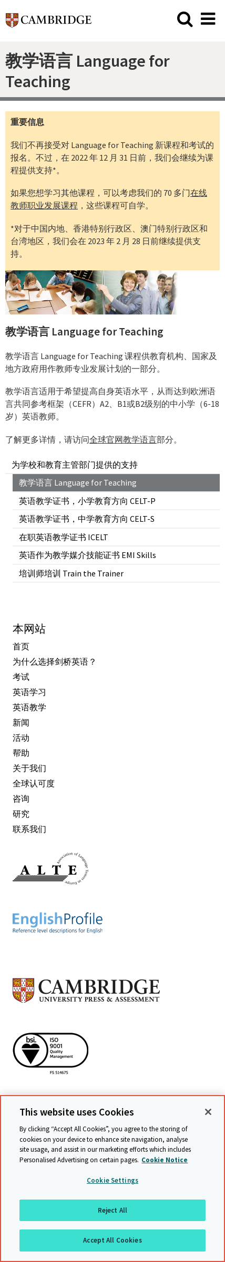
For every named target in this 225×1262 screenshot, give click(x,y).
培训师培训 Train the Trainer (71, 573)
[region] (112, 1178)
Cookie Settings (112, 1180)
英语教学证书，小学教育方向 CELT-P (87, 501)
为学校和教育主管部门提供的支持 (75, 464)
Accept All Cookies (112, 1240)
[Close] (208, 1111)
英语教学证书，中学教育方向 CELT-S (87, 518)
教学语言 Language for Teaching (78, 482)
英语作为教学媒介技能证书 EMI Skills (87, 555)
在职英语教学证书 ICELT (63, 537)
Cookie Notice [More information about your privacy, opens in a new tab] (164, 1159)
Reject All (112, 1210)
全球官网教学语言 (123, 439)
